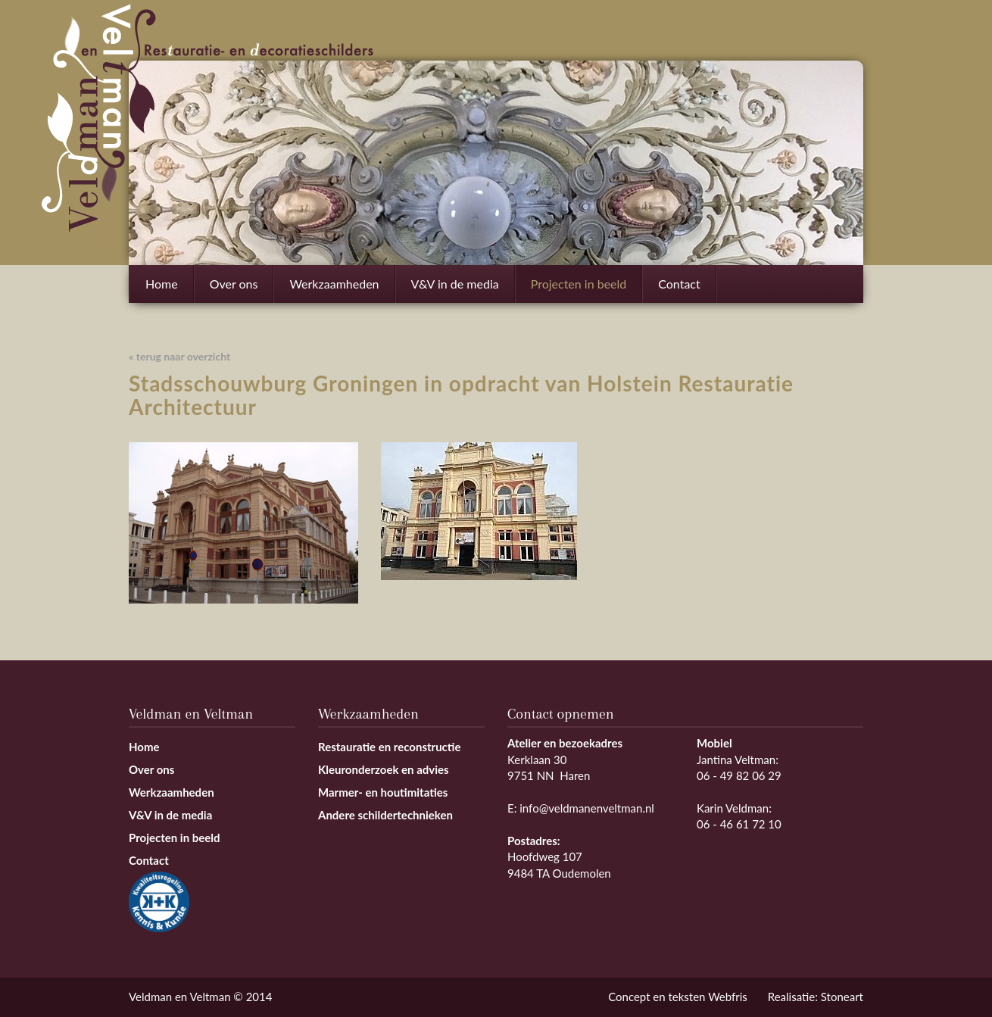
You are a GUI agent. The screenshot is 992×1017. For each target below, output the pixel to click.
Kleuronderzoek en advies (383, 769)
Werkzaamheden (334, 289)
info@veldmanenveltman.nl (586, 808)
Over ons (234, 283)
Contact (679, 283)
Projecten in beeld (579, 283)
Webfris (727, 996)
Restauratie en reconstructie (389, 746)
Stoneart (842, 996)
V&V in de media (455, 283)
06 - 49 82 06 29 (739, 775)
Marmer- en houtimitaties (383, 792)
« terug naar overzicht (179, 356)
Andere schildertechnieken (385, 815)
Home (161, 283)
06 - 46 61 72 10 (739, 824)
